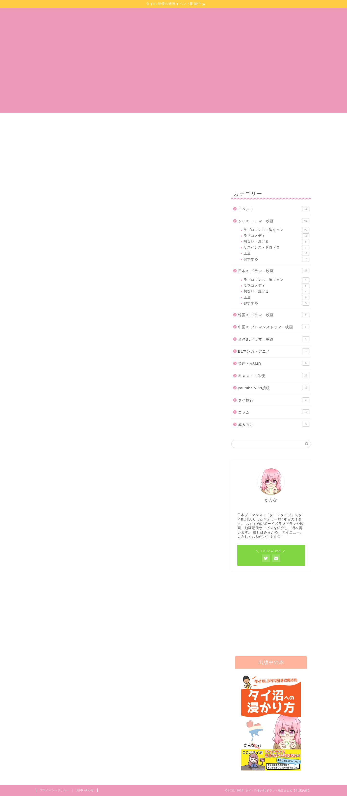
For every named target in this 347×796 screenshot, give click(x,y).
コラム (273, 411)
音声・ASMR (273, 363)
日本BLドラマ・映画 (150, 192)
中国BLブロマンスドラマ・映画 (273, 326)
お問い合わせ (260, 122)
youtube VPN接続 (273, 387)
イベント (202, 122)
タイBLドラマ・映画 (104, 192)
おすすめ (276, 259)
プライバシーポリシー (54, 790)
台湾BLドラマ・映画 (273, 338)
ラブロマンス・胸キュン (276, 230)
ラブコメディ (276, 235)
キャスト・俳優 (273, 375)
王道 (276, 253)
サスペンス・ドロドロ (276, 247)
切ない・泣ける (276, 241)
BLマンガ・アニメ (197, 192)
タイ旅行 (273, 399)
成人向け (273, 424)
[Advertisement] (173, 79)
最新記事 (58, 192)
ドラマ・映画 (144, 122)
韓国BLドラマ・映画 (273, 314)
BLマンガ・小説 (86, 122)
